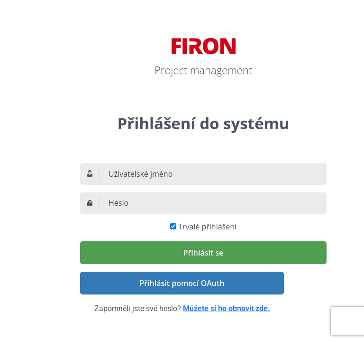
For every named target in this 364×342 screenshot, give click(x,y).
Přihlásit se (203, 252)
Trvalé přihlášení (207, 226)
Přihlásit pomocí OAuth (182, 283)
